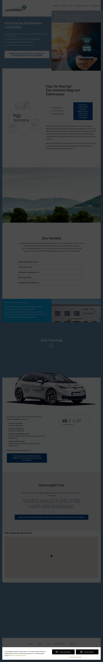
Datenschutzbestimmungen (17, 655)
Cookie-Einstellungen (75, 657)
